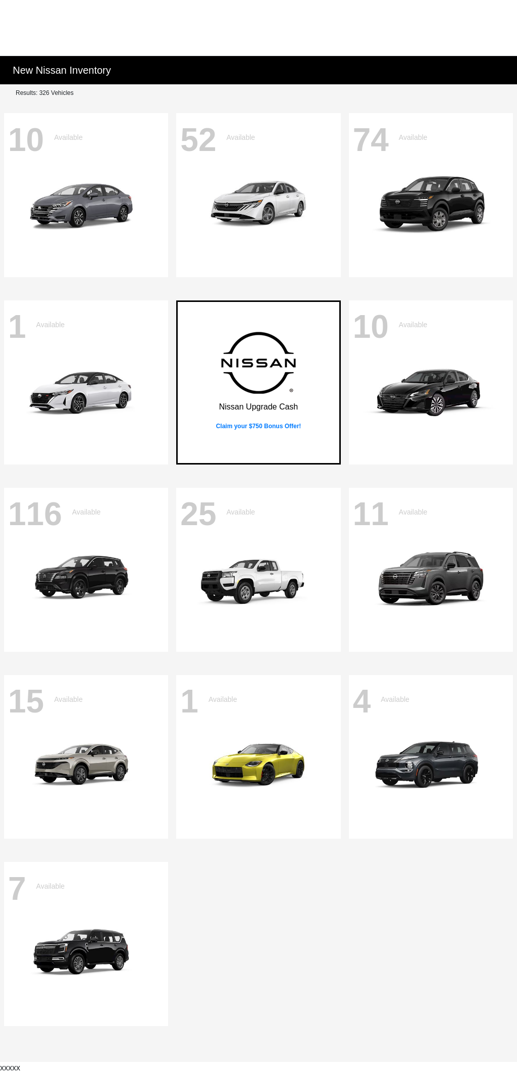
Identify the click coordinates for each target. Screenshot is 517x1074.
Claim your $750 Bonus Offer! (258, 426)
